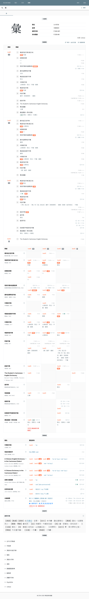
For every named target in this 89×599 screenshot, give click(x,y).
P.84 (82, 199)
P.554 (82, 459)
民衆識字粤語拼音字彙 (27, 228)
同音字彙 (22, 93)
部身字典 (22, 100)
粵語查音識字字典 (25, 76)
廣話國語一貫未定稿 (26, 112)
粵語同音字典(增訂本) (26, 52)
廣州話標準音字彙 (25, 71)
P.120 (82, 90)
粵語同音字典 (24, 88)
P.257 (82, 480)
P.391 (82, 470)
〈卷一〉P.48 (80, 220)
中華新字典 (23, 82)
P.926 (82, 475)
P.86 (82, 227)
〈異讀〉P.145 (80, 68)
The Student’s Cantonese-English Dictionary (34, 104)
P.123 (82, 164)
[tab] (6, 13)
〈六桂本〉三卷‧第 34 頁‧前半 (75, 500)
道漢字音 (22, 221)
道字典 (22, 215)
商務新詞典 (23, 58)
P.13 (83, 489)
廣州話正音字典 (25, 121)
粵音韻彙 (22, 107)
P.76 (81, 66)
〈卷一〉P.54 (80, 223)
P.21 (83, 115)
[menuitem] (44, 541)
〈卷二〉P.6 (80, 225)
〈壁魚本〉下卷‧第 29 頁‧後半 (75, 498)
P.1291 (82, 463)
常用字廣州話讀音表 (26, 66)
